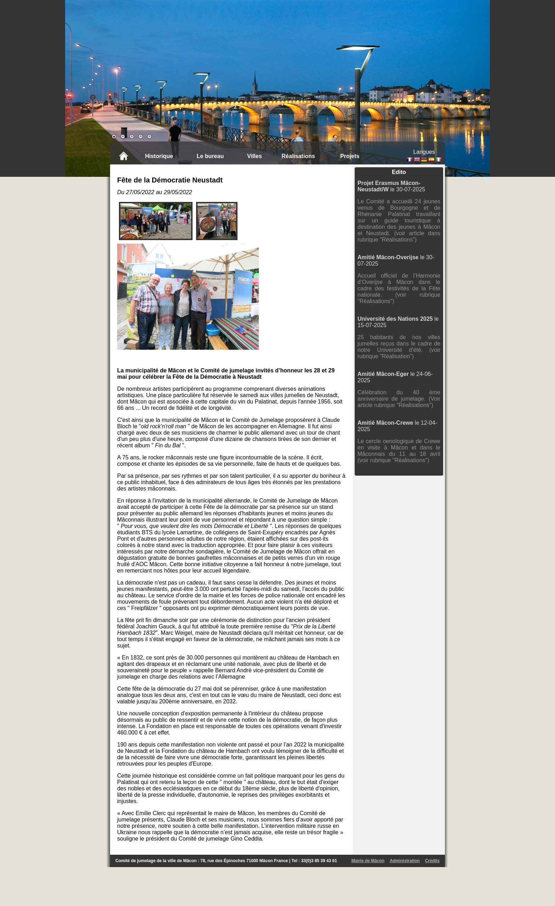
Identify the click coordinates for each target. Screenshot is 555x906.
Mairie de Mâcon (367, 860)
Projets (349, 156)
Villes (254, 156)
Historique (159, 156)
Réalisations (298, 156)
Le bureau (210, 156)
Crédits (432, 860)
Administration (405, 860)
